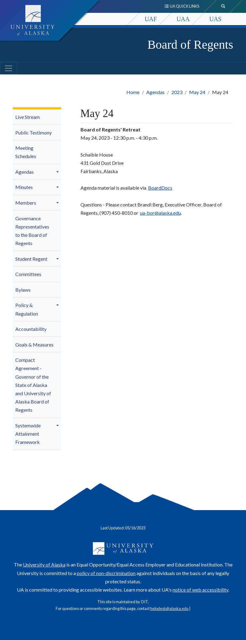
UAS (215, 19)
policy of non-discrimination (106, 573)
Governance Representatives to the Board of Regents (32, 230)
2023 (176, 92)
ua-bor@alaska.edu (160, 213)
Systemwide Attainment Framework (28, 433)
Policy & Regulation (26, 309)
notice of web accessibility (200, 590)
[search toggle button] (223, 6)
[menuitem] (37, 117)
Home (133, 92)
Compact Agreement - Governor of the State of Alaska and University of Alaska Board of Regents (33, 385)
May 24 (197, 92)
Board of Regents (190, 44)
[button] (58, 172)
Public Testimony (33, 132)
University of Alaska (44, 564)
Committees (28, 274)
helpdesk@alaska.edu (169, 608)
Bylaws (23, 290)
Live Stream (27, 117)
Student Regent (31, 259)
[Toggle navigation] (8, 68)
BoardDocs (160, 188)
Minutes (24, 187)
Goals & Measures (34, 344)
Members (25, 203)
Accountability (31, 329)
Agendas (155, 92)
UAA (183, 19)
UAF (151, 19)
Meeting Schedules (25, 152)
